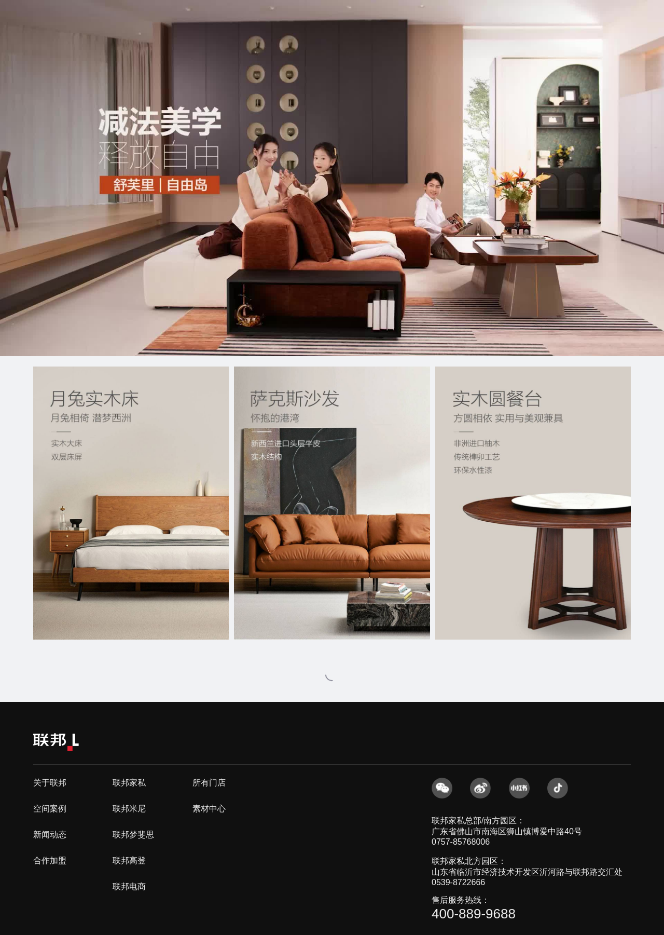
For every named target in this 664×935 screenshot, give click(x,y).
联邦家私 (129, 782)
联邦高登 (129, 860)
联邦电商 (129, 886)
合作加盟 (49, 860)
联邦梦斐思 (133, 834)
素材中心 (209, 808)
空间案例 (49, 808)
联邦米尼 (129, 808)
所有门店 (209, 782)
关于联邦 (49, 782)
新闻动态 (49, 834)
